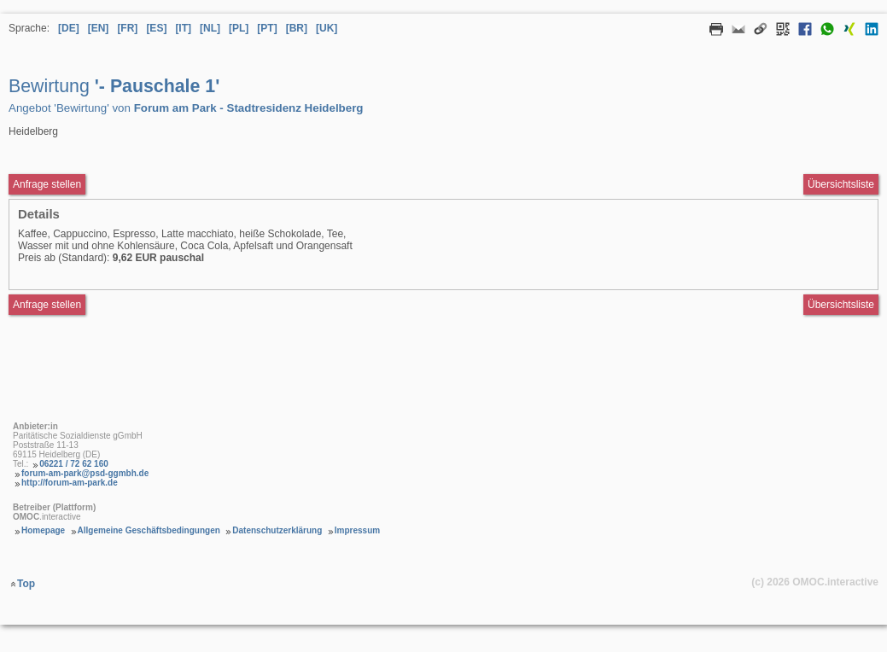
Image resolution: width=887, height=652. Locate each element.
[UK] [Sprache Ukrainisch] (326, 28)
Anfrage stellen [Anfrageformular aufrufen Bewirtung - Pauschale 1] (47, 184)
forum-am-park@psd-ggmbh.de (85, 473)
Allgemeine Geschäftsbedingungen (149, 530)
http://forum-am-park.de (69, 482)
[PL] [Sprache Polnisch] (238, 28)
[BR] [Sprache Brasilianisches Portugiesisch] (296, 28)
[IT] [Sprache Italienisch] (183, 28)
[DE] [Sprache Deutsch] (68, 28)
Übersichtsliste (841, 184)
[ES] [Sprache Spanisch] (156, 28)
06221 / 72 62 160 (73, 464)
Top (26, 584)
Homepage (43, 530)
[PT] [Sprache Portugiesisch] (267, 28)
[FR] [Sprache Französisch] (127, 28)
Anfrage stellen (47, 305)
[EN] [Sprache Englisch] (98, 28)
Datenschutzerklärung (277, 530)
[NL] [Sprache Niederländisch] (210, 28)
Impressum (357, 530)
